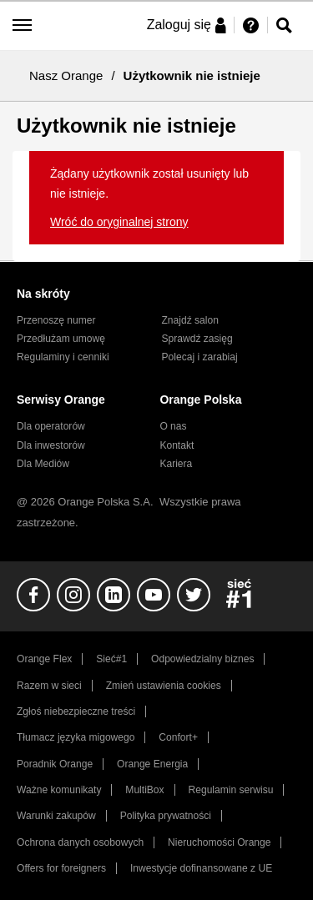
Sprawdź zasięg (197, 338)
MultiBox (144, 790)
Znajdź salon (190, 320)
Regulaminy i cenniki (63, 357)
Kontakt (176, 445)
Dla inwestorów (51, 445)
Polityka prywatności (165, 816)
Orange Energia (152, 764)
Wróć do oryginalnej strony (119, 222)
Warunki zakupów (56, 816)
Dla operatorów (51, 426)
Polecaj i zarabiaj (200, 357)
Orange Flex (44, 659)
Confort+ (178, 737)
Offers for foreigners (61, 868)
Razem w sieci (49, 685)
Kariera (175, 464)
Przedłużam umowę (61, 338)
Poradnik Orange (55, 764)
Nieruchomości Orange (219, 842)
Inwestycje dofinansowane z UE (201, 868)
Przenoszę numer (56, 320)
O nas (172, 426)
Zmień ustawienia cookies (163, 685)
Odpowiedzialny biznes (202, 659)
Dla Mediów (43, 464)
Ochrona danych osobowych (80, 842)
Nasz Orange (66, 75)
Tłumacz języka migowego (75, 737)
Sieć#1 (111, 659)
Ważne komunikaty (59, 790)
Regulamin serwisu (231, 790)
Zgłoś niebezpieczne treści (76, 711)
